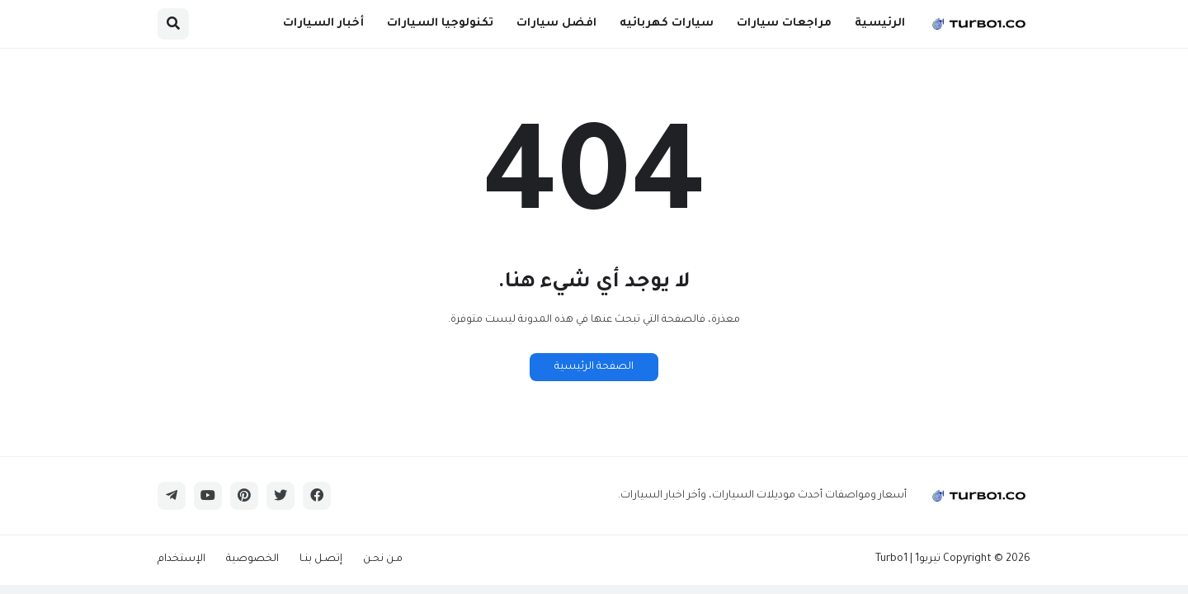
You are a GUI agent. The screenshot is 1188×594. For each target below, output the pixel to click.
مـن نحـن (383, 559)
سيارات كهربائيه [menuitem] (667, 23)
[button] (173, 24)
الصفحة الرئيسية (594, 367)
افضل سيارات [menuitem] (556, 23)
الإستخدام (181, 559)
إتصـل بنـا (320, 559)
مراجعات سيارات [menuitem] (784, 23)
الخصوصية (252, 559)
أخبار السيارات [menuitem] (323, 23)
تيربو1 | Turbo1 (907, 559)
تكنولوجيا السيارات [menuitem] (440, 23)
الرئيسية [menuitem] (880, 23)
